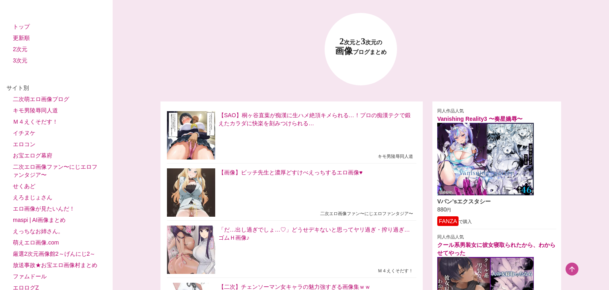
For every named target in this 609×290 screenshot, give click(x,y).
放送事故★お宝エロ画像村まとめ (55, 265)
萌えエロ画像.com (36, 242)
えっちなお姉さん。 (38, 231)
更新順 (21, 38)
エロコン (24, 144)
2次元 (20, 49)
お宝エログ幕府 (32, 155)
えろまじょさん (32, 197)
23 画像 (361, 46)
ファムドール (30, 276)
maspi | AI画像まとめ (39, 220)
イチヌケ (24, 133)
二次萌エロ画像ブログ (41, 99)
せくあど (24, 186)
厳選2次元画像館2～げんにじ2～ (54, 254)
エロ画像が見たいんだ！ (44, 208)
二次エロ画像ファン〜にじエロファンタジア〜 (55, 171)
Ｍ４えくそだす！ (35, 121)
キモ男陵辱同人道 (35, 110)
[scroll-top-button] (572, 269)
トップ (21, 26)
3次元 (20, 60)
